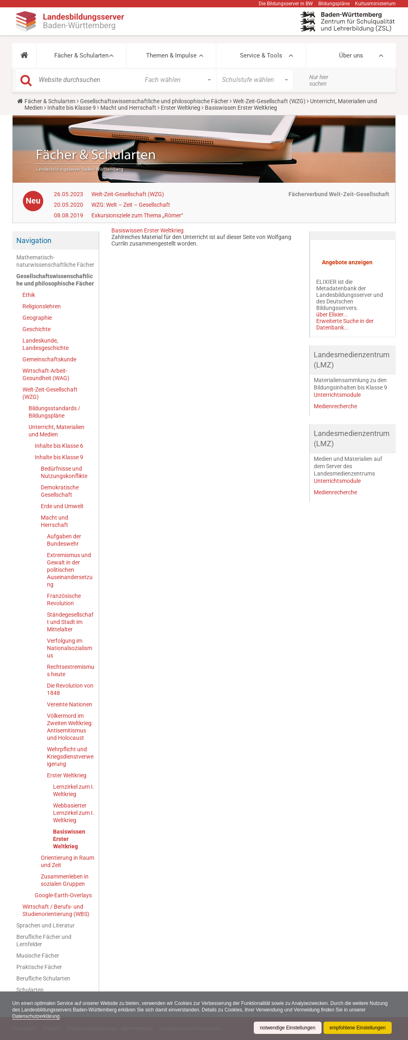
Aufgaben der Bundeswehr (64, 540)
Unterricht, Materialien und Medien (56, 431)
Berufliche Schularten (43, 978)
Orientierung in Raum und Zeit (67, 861)
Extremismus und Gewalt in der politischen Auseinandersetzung (70, 570)
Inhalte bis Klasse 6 (59, 446)
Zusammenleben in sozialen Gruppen (65, 880)
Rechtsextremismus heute (70, 670)
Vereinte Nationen (69, 704)
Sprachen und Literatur (45, 925)
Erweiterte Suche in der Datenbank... (345, 324)
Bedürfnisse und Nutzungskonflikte (64, 472)
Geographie (37, 317)
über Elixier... (332, 314)
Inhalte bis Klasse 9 (71, 107)
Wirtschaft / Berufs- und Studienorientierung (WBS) (55, 910)
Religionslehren (41, 306)
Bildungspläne (334, 4)
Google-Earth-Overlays (63, 895)
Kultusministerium (375, 4)
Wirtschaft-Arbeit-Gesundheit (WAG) (45, 374)
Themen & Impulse (171, 55)
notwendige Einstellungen (287, 1028)
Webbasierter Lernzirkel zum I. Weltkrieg (73, 812)
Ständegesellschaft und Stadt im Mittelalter (70, 622)
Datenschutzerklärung (36, 1016)
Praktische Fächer (39, 967)
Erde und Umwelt (62, 506)
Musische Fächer (37, 955)
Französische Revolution (64, 599)
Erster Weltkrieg (180, 107)
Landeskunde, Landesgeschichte (45, 344)
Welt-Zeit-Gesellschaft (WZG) (269, 101)
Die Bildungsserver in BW (286, 4)
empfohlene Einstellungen (357, 1028)
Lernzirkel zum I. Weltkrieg (73, 790)
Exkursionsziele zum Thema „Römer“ (137, 215)
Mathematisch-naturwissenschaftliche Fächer (55, 261)
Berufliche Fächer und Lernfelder (43, 940)
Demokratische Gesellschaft (60, 491)
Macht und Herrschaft (128, 107)
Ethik (28, 295)
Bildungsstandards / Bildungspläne (54, 412)
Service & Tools (261, 55)
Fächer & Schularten (81, 55)
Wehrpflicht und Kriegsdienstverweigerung (70, 756)
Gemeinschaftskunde (49, 359)
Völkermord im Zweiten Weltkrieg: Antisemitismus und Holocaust (70, 727)
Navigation (33, 240)
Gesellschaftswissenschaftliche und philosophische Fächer (154, 101)
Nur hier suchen (318, 80)
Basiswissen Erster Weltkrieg (69, 839)
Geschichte (36, 329)
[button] (24, 55)
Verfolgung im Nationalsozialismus (69, 648)
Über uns (351, 55)
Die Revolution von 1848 (70, 689)
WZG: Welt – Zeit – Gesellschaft (130, 204)
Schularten (30, 990)
